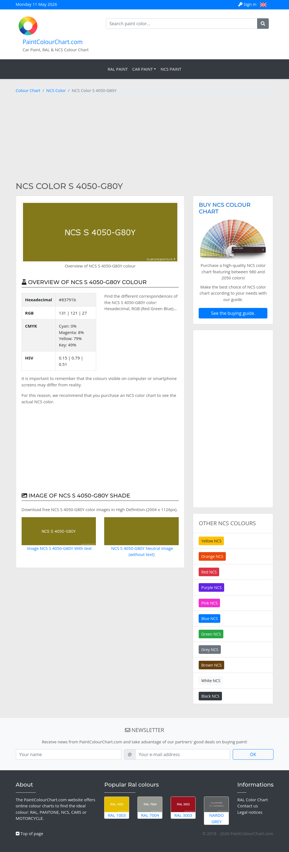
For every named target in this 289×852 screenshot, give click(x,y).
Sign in (247, 4)
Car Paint (142, 69)
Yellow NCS (211, 541)
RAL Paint (118, 69)
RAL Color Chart (252, 799)
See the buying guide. (233, 313)
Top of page (29, 833)
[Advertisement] (144, 138)
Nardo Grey (216, 810)
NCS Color (56, 90)
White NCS (210, 680)
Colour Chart (28, 90)
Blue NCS (209, 618)
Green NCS (211, 634)
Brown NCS (211, 665)
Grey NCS (209, 649)
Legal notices (249, 812)
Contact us (247, 805)
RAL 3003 (183, 807)
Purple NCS (211, 587)
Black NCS (210, 696)
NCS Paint (170, 69)
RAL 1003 (116, 807)
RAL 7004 (150, 807)
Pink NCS (209, 603)
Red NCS (209, 572)
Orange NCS (212, 556)
